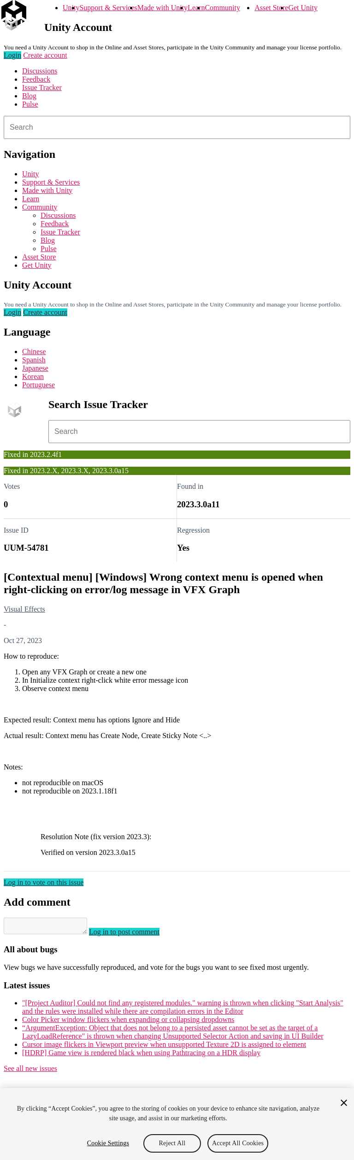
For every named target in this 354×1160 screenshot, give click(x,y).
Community (222, 8)
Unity (71, 8)
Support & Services (108, 8)
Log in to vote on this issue (43, 882)
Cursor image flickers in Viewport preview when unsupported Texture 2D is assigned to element (164, 1047)
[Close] (343, 1103)
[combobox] (177, 127)
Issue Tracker (42, 87)
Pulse (30, 104)
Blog (29, 96)
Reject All (172, 1143)
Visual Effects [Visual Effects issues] (24, 609)
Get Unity (303, 8)
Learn (196, 8)
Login (12, 55)
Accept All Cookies (238, 1143)
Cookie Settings (108, 1143)
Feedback (36, 79)
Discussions (39, 71)
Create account (45, 55)
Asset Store (271, 8)
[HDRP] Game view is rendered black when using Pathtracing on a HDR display (141, 1055)
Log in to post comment (133, 934)
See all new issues (30, 1071)
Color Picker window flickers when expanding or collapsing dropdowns (128, 1022)
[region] (177, 1124)
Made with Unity (162, 8)
